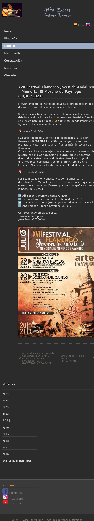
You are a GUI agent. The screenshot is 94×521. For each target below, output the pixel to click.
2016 (5, 453)
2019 (5, 434)
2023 (5, 407)
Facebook (12, 492)
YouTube (11, 503)
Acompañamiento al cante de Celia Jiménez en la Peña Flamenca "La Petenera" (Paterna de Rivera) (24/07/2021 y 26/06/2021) (38, 358)
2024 (5, 400)
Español (79, 25)
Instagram (12, 498)
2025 (5, 393)
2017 (5, 447)
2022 (5, 413)
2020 (5, 427)
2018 (5, 440)
